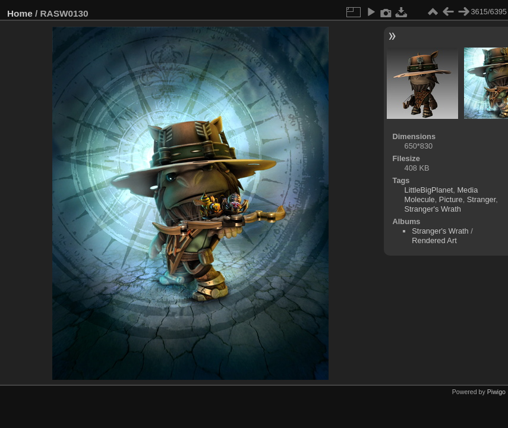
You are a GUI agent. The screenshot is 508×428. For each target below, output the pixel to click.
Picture (451, 199)
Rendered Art (434, 240)
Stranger (481, 199)
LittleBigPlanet (429, 189)
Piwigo (496, 391)
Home (20, 13)
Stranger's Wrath (433, 208)
